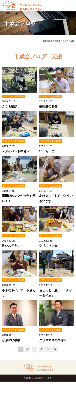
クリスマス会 (48, 245)
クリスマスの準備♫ (52, 340)
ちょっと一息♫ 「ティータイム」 (55, 293)
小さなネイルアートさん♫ (19, 293)
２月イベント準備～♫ (17, 151)
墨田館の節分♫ (49, 106)
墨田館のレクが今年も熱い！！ (19, 198)
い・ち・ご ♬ (48, 151)
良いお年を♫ (10, 245)
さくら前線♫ (10, 106)
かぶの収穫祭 (11, 340)
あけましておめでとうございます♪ (56, 198)
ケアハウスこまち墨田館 (13, 96)
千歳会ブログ (20, 23)
